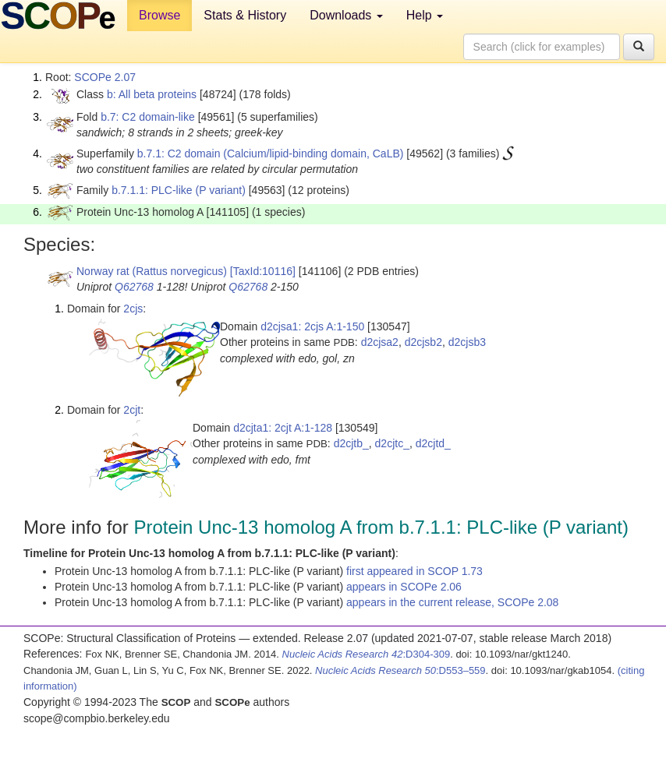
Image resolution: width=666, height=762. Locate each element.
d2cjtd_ (433, 443)
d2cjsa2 (380, 342)
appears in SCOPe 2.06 (404, 586)
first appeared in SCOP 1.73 (414, 571)
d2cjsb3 (467, 342)
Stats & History (245, 15)
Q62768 (134, 286)
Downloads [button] (346, 15)
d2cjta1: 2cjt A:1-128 (282, 428)
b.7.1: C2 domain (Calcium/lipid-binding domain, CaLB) (270, 153)
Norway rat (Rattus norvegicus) (151, 271)
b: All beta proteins (152, 94)
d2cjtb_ (351, 443)
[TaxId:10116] (263, 271)
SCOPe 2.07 (105, 77)
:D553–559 (400, 670)
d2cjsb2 (423, 342)
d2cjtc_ (392, 443)
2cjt (131, 410)
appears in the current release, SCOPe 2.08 (452, 602)
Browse (159, 15)
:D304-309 (366, 654)
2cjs (133, 308)
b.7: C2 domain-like (148, 117)
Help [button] (424, 15)
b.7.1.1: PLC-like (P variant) (179, 190)
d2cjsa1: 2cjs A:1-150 (312, 326)
